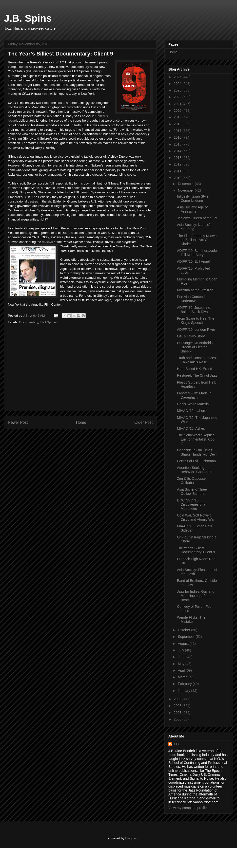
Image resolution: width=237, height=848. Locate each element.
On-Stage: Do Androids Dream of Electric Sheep (195, 347)
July (181, 650)
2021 (178, 104)
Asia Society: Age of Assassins (192, 209)
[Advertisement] (80, 372)
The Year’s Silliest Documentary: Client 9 (196, 550)
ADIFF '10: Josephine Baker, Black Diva (193, 310)
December (186, 184)
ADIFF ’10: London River (196, 330)
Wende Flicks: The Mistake (191, 619)
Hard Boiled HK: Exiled (194, 369)
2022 (178, 97)
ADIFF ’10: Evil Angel (193, 261)
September (187, 637)
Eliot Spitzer (48, 322)
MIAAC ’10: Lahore (191, 411)
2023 (178, 90)
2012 (178, 164)
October (184, 630)
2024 (178, 84)
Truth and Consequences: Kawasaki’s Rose (197, 360)
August (183, 643)
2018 (178, 124)
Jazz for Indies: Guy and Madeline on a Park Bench (195, 596)
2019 (178, 117)
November (186, 190)
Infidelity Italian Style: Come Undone (193, 198)
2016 (178, 137)
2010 (178, 178)
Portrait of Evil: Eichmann (196, 461)
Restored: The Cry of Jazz (197, 375)
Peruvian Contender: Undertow (193, 299)
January (184, 691)
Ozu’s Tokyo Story (191, 336)
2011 (178, 171)
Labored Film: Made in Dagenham (194, 395)
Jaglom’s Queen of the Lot (197, 218)
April (182, 670)
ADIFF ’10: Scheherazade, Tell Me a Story (197, 253)
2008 (178, 706)
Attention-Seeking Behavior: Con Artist (194, 470)
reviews (47, 242)
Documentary (28, 322)
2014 (178, 151)
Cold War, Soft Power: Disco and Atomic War (196, 517)
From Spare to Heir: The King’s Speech (195, 320)
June (182, 657)
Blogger (130, 838)
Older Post (143, 422)
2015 (178, 144)
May (181, 664)
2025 (178, 77)
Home (81, 422)
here (44, 93)
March (183, 677)
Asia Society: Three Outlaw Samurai (192, 491)
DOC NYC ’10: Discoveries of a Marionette (191, 504)
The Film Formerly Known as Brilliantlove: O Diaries (197, 240)
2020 (178, 110)
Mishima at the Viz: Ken (195, 290)
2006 (178, 719)
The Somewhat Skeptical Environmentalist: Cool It (196, 439)
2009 (178, 699)
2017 (178, 131)
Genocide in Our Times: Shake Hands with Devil (197, 452)
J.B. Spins (28, 18)
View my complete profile (187, 808)
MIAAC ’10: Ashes (191, 428)
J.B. (176, 744)
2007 (178, 713)
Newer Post (18, 422)
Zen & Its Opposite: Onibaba (192, 481)
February (185, 684)
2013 (178, 158)
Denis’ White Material (193, 404)
